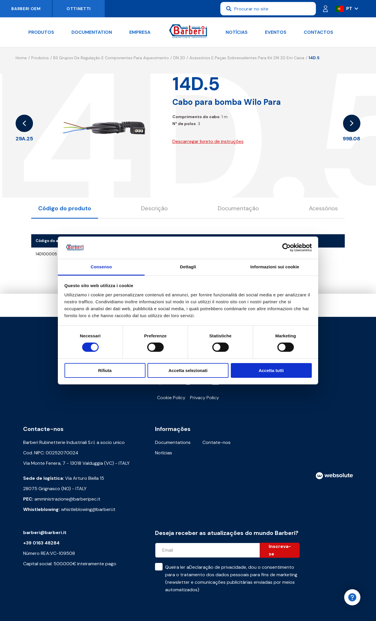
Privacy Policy (204, 398)
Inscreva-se (280, 550)
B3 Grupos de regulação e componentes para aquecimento (111, 57)
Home (21, 57)
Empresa (139, 32)
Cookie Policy (171, 398)
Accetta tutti (271, 370)
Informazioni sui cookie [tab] (274, 266)
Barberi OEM (26, 8)
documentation (91, 32)
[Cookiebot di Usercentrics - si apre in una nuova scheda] (286, 247)
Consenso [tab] (101, 266)
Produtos (41, 32)
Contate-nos (216, 442)
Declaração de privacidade (217, 567)
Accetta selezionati (187, 370)
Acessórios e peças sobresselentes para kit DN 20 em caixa (246, 57)
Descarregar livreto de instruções (208, 141)
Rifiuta (105, 370)
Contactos (318, 32)
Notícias (237, 32)
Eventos (275, 32)
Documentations (173, 442)
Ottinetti (79, 8)
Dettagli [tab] (188, 266)
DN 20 (179, 57)
